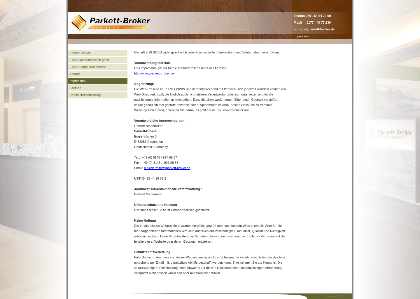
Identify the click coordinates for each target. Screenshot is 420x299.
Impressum (301, 36)
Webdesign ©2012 (336, 296)
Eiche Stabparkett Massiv (87, 67)
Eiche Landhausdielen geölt (89, 60)
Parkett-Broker (79, 53)
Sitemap (75, 88)
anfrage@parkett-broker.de (314, 29)
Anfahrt (74, 74)
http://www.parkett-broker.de (154, 73)
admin (316, 36)
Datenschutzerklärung (85, 95)
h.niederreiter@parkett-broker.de (167, 168)
